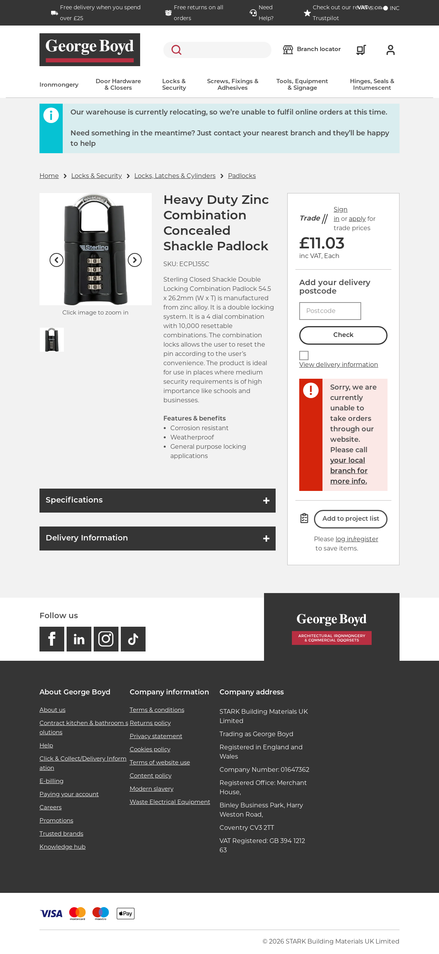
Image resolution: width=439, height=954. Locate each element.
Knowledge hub (62, 846)
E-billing (51, 781)
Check (343, 335)
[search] (217, 50)
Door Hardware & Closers (118, 85)
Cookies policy (150, 749)
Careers (50, 807)
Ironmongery (59, 85)
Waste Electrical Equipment (170, 801)
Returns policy (150, 723)
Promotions (56, 820)
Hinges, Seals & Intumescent (372, 85)
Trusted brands (61, 833)
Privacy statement (156, 736)
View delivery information (338, 364)
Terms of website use (160, 762)
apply (357, 218)
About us (52, 709)
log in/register (357, 539)
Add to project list (350, 519)
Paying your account (69, 794)
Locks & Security (174, 85)
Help (46, 745)
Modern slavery (151, 788)
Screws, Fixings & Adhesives (233, 85)
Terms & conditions (157, 709)
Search (175, 50)
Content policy (150, 775)
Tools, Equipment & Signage (302, 85)
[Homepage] (332, 627)
